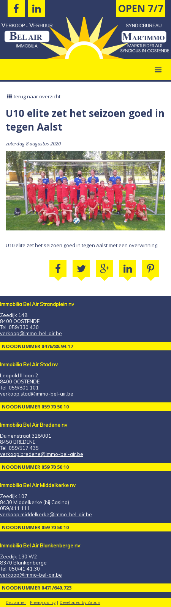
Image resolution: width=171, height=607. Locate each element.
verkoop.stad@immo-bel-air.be (36, 394)
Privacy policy (42, 602)
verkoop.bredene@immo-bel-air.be (41, 454)
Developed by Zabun (80, 602)
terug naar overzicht (33, 96)
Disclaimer (16, 602)
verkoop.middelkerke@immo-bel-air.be (46, 514)
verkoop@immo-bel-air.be (31, 333)
